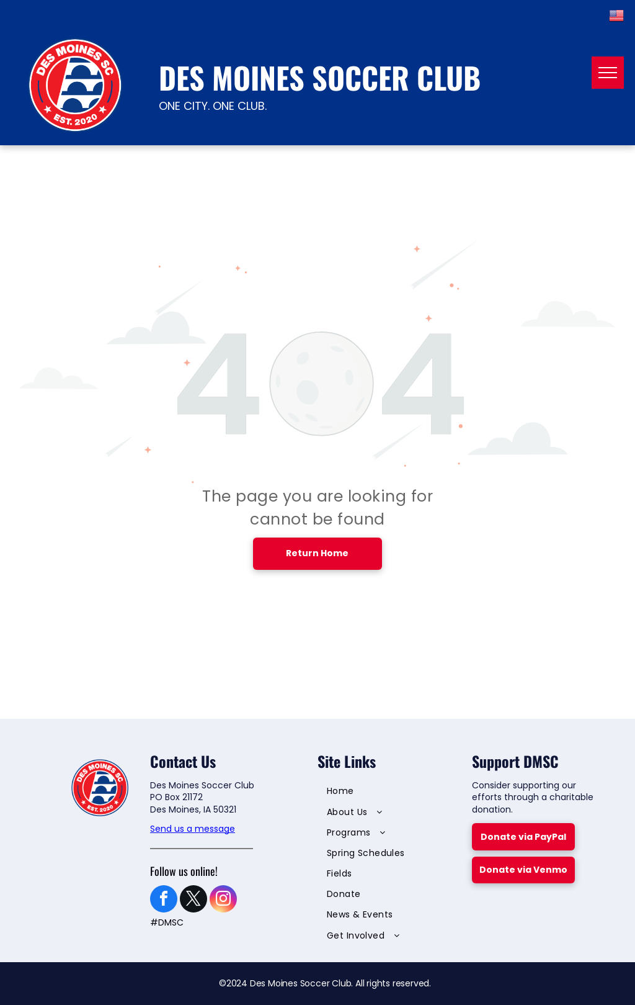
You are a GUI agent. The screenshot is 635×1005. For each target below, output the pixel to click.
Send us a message (192, 828)
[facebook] (163, 900)
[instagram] (223, 900)
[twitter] (193, 900)
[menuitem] (385, 793)
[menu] (608, 72)
